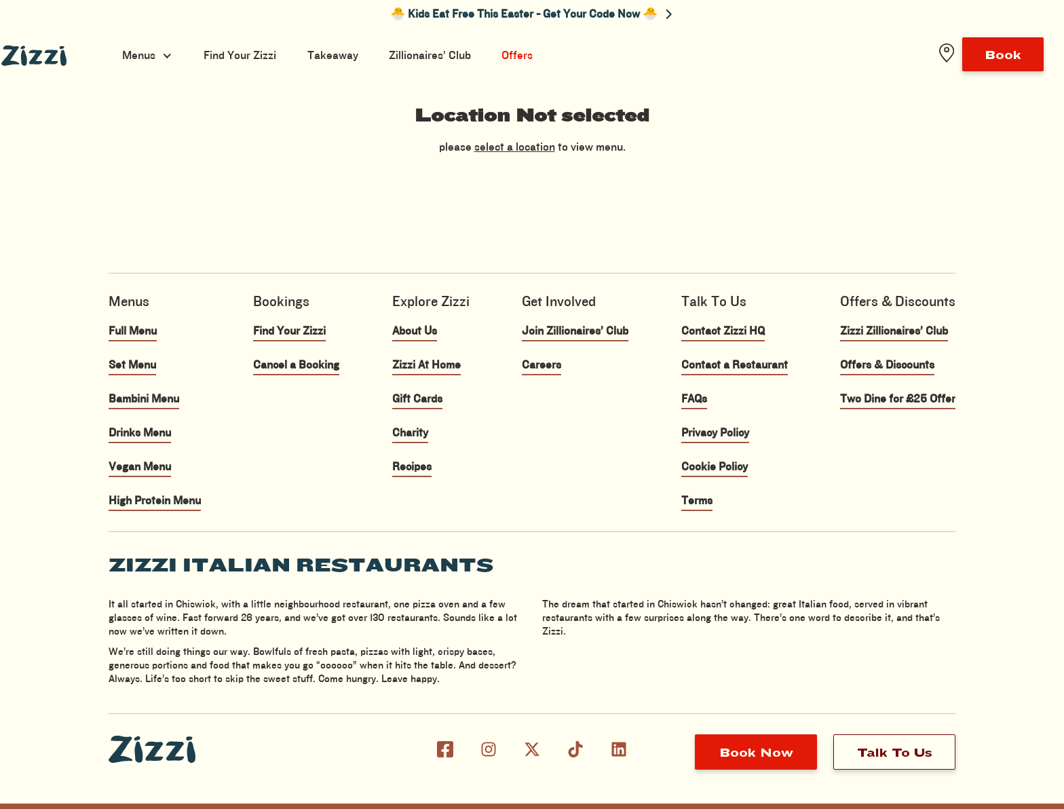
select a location (514, 147)
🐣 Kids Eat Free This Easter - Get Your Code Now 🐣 (531, 14)
